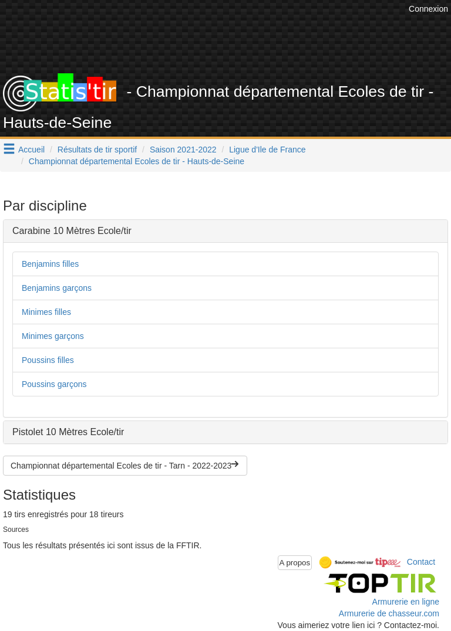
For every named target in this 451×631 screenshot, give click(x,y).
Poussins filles (48, 360)
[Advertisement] (234, 44)
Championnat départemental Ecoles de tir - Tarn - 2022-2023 (125, 465)
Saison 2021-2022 (183, 149)
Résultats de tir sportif (97, 149)
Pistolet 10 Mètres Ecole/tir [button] (68, 432)
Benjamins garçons (57, 288)
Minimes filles (46, 312)
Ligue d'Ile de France (267, 149)
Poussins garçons (54, 384)
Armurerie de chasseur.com (389, 613)
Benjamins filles (50, 264)
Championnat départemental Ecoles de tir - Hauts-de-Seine (136, 161)
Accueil (31, 149)
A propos (295, 562)
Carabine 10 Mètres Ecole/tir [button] (72, 231)
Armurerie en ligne (405, 601)
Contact (421, 561)
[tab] (225, 231)
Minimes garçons (53, 336)
